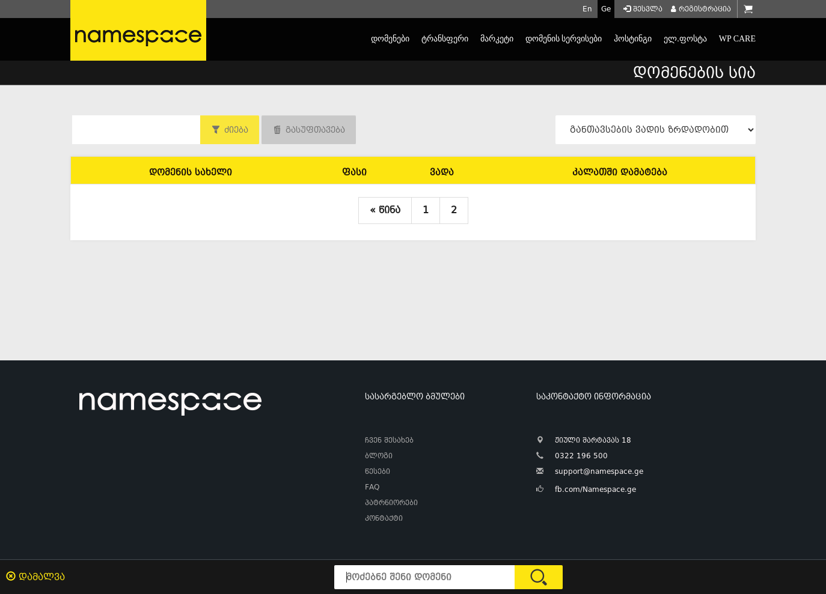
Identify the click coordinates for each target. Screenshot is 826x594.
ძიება (236, 130)
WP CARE (737, 38)
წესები (377, 471)
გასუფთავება (315, 130)
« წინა (385, 210)
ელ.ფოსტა (685, 38)
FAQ (372, 487)
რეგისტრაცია (699, 9)
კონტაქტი (384, 518)
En (587, 9)
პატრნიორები (391, 503)
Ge (606, 9)
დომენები (390, 38)
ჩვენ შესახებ (389, 440)
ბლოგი (379, 456)
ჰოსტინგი (633, 38)
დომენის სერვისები (563, 38)
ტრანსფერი (444, 38)
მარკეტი (496, 38)
